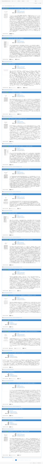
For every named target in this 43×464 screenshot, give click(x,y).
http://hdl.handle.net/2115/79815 (8, 317)
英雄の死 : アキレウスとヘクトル (13, 320)
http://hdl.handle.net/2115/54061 (8, 35)
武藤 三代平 (18, 171)
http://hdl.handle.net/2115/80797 (8, 61)
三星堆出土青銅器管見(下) (12, 420)
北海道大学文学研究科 (20, 121)
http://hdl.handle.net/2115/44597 (8, 292)
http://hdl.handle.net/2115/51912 (8, 457)
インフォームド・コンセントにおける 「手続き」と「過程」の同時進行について (21, 8)
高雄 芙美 (18, 120)
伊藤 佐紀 (18, 271)
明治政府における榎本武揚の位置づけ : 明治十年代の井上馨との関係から (19, 169)
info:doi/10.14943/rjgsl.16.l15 (17, 191)
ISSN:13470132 (22, 67)
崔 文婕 (18, 241)
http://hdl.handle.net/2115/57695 (8, 143)
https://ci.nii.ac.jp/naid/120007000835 (9, 417)
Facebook (11, 348)
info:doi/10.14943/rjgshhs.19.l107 (17, 317)
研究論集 (18, 67)
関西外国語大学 (12, 355)
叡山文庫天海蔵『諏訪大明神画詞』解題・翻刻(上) (16, 38)
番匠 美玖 (18, 297)
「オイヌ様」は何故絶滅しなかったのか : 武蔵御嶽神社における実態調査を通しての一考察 (22, 295)
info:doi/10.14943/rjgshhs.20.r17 (18, 417)
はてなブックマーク (12, 87)
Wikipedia (17, 59)
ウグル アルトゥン (19, 433)
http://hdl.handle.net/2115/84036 (8, 166)
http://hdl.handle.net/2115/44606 (8, 89)
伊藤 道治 (11, 422)
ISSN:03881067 (15, 323)
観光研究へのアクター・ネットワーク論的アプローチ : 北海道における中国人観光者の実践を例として (23, 331)
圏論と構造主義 (10, 194)
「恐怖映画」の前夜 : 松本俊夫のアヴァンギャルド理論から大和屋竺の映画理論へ (20, 239)
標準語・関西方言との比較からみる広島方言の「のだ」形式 (17, 118)
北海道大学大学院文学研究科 (21, 66)
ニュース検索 (39, 3)
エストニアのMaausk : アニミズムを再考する (15, 92)
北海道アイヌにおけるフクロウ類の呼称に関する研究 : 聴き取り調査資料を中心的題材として (22, 383)
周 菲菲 (18, 333)
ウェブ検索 (35, 3)
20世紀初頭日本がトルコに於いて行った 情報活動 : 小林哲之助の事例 (18, 431)
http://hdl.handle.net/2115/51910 (8, 210)
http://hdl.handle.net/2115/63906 (8, 191)
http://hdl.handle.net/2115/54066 (8, 350)
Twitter (11, 33)
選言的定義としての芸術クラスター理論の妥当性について (17, 269)
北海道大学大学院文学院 (20, 242)
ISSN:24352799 (22, 149)
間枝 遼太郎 (18, 40)
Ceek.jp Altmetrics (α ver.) (6, 1)
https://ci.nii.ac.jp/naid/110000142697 (9, 380)
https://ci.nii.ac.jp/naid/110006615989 (9, 369)
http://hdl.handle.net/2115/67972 (8, 406)
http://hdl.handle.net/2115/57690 (8, 116)
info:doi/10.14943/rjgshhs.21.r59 (17, 166)
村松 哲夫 (18, 10)
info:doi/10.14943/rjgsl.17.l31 (17, 406)
